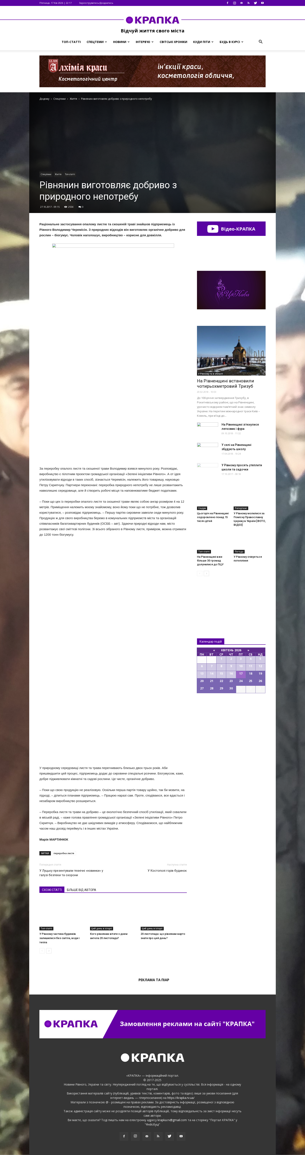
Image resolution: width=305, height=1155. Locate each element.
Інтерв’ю (145, 42)
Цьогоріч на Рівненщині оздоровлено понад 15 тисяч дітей (213, 517)
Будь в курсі (231, 42)
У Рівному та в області (210, 373)
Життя (58, 174)
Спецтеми (97, 42)
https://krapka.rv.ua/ (180, 1098)
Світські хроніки (173, 42)
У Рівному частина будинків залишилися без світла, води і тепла (59, 938)
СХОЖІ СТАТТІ (52, 890)
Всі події (231, 707)
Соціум (202, 508)
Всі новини (210, 600)
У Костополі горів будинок (167, 871)
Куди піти (203, 42)
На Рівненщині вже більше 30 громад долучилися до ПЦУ (210, 560)
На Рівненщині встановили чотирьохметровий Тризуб (225, 383)
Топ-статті (71, 42)
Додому (44, 99)
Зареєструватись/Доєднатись (96, 2)
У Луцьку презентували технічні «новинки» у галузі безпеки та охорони (71, 873)
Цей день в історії (101, 928)
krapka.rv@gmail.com (172, 1120)
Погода (239, 551)
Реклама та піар (154, 980)
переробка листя (64, 853)
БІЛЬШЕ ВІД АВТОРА (81, 890)
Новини (121, 42)
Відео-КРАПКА (231, 228)
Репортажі (241, 508)
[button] (260, 42)
